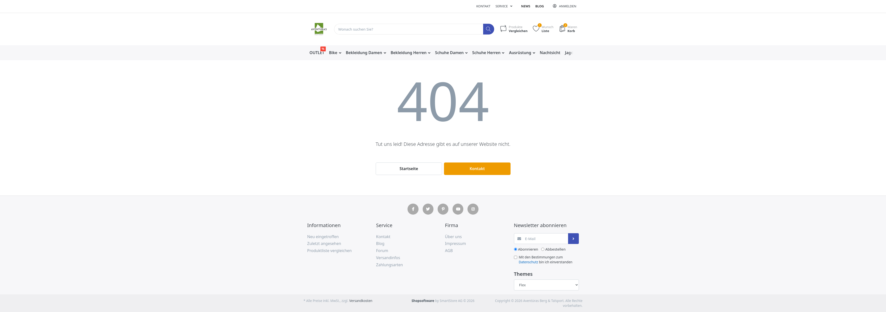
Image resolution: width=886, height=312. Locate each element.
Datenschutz (528, 262)
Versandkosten (360, 301)
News (525, 6)
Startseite (408, 168)
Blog (539, 6)
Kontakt (483, 6)
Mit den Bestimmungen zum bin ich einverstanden (545, 259)
